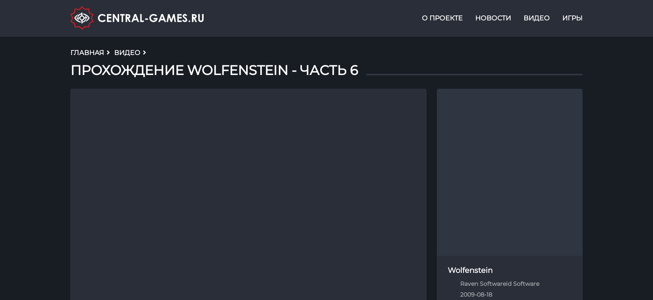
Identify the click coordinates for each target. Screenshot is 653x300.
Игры (572, 18)
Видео (536, 18)
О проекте (442, 18)
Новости (493, 18)
